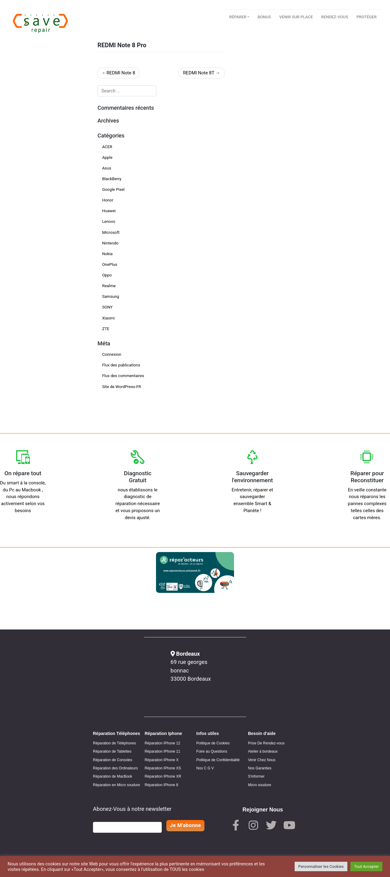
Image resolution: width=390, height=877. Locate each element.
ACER (107, 146)
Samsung (110, 296)
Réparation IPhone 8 (161, 785)
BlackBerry (111, 178)
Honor (107, 200)
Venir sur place (296, 17)
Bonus (264, 17)
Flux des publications (121, 365)
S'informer (256, 776)
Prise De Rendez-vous (266, 743)
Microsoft (110, 232)
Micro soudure (259, 785)
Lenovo (108, 221)
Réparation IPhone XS (163, 768)
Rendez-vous (334, 17)
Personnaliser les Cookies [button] (321, 866)
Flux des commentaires (123, 375)
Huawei (108, 211)
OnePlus (109, 264)
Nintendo (110, 243)
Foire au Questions (211, 751)
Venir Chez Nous (261, 760)
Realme (108, 285)
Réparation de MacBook (112, 776)
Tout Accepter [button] (366, 866)
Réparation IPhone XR (163, 776)
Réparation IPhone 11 (162, 751)
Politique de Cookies (212, 743)
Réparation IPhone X (162, 760)
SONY (107, 307)
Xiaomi (108, 318)
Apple (107, 157)
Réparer (237, 17)
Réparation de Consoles (112, 760)
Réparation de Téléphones (114, 743)
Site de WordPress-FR (121, 386)
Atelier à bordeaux (263, 751)
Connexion (111, 354)
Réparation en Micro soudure (116, 785)
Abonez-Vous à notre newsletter (132, 809)
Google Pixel (113, 189)
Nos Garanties (259, 768)
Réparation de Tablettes (112, 751)
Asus (106, 168)
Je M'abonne (185, 825)
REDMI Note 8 (120, 73)
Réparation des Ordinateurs (115, 768)
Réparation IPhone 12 (162, 743)
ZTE (105, 328)
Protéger (366, 17)
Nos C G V (205, 768)
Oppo (107, 275)
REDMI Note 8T (198, 73)
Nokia (107, 253)
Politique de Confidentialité (217, 760)
